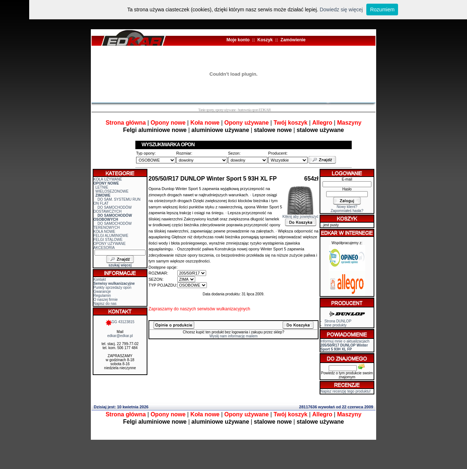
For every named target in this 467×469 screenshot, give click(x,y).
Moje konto (238, 39)
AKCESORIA (104, 248)
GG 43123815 (120, 322)
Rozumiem (382, 9)
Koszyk (265, 39)
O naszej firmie (105, 300)
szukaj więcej (119, 265)
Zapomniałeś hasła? (347, 211)
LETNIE (102, 187)
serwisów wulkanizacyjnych (223, 308)
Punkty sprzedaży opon (112, 287)
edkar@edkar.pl (120, 336)
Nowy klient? (347, 207)
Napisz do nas (104, 304)
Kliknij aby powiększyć (300, 215)
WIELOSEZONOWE (112, 191)
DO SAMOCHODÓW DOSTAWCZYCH (112, 209)
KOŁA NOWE (104, 232)
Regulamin (102, 296)
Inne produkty (335, 325)
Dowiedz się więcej (341, 9)
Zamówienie (293, 39)
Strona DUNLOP (337, 321)
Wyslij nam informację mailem (233, 336)
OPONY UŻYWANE (109, 244)
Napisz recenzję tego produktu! (345, 391)
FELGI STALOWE (108, 240)
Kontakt (99, 279)
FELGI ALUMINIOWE (110, 236)
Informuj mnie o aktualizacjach (345, 345)
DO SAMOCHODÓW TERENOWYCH (112, 226)
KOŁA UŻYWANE (107, 179)
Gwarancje (102, 292)
